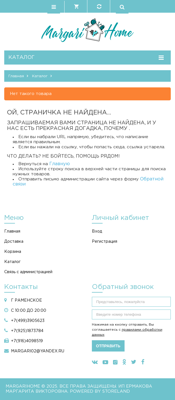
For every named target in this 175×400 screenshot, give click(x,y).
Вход (97, 231)
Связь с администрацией (28, 272)
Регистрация (104, 241)
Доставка (13, 241)
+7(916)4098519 (27, 341)
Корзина (12, 251)
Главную (59, 164)
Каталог (12, 262)
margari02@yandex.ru (37, 351)
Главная (12, 231)
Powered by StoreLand (100, 391)
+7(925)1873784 (27, 331)
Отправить (108, 346)
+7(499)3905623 (28, 320)
